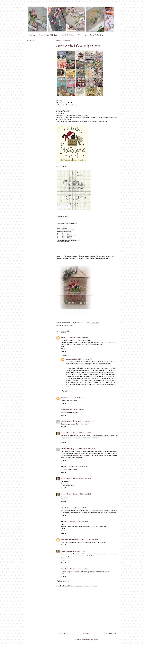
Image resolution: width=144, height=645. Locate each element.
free (71, 325)
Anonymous (69, 359)
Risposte (66, 355)
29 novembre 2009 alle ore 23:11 (76, 398)
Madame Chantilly (66, 421)
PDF (79, 35)
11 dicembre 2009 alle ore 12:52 (81, 478)
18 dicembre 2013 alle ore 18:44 (78, 569)
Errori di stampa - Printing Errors (94, 35)
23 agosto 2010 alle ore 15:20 (76, 508)
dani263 (63, 398)
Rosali (63, 409)
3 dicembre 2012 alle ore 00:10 (75, 551)
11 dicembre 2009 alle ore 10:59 (77, 466)
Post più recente (63, 633)
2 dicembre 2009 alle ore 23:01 (84, 421)
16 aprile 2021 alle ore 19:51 (82, 359)
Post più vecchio (111, 633)
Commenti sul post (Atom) (90, 639)
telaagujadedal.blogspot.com (70, 539)
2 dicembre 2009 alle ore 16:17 (75, 409)
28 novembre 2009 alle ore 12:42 (77, 337)
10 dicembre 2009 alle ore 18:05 (85, 449)
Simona (63, 551)
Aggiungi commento (63, 581)
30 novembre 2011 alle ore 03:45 (77, 521)
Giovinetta (64, 569)
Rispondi (63, 351)
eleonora (63, 508)
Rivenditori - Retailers (68, 35)
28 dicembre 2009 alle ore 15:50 (81, 494)
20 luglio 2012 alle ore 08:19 (88, 539)
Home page (32, 35)
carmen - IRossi (65, 433)
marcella (63, 337)
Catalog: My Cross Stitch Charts (48, 35)
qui (107, 258)
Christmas (66, 325)
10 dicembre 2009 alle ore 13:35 (81, 433)
